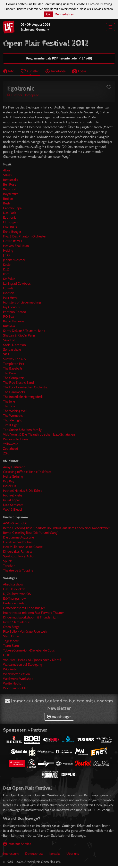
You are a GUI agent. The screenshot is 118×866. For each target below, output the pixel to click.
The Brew (9, 373)
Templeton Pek (13, 364)
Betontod (9, 189)
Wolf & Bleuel (12, 509)
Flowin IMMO (12, 241)
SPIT (6, 354)
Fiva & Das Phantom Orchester (24, 236)
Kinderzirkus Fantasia (17, 551)
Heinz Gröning (13, 476)
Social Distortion (14, 345)
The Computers (14, 378)
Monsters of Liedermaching (22, 302)
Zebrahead (10, 449)
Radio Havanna (13, 321)
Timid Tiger (10, 425)
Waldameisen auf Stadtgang (22, 664)
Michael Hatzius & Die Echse (22, 491)
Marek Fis (9, 486)
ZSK (6, 453)
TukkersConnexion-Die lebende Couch (29, 650)
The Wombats (13, 416)
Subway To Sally (14, 359)
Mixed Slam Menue (16, 622)
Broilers (8, 199)
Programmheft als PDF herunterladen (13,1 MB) (59, 58)
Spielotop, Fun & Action (19, 556)
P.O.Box (8, 316)
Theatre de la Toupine (18, 570)
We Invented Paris (15, 439)
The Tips (9, 406)
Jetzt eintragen (59, 717)
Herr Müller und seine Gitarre (23, 547)
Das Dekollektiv (14, 589)
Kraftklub (9, 279)
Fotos (79, 71)
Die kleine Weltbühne (18, 542)
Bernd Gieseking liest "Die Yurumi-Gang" (30, 533)
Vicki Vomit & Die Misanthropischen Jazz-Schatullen (39, 434)
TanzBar (9, 566)
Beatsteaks (10, 180)
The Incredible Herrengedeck (23, 397)
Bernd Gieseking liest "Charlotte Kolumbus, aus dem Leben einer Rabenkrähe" (56, 528)
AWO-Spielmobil (15, 523)
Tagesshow (11, 641)
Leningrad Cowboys (17, 283)
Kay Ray (8, 481)
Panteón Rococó (14, 312)
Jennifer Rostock (14, 260)
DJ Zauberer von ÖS (17, 594)
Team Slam (11, 646)
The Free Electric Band (18, 383)
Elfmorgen (10, 222)
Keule (6, 265)
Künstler (30, 71)
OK (48, 14)
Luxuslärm (10, 288)
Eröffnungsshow (14, 598)
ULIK (6, 655)
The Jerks (9, 401)
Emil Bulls (10, 227)
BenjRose (9, 184)
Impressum (11, 854)
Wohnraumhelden (15, 688)
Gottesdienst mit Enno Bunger (24, 608)
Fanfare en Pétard (15, 603)
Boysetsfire (10, 194)
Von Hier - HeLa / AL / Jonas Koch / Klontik (32, 660)
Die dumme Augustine (18, 537)
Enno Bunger (12, 232)
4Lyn (6, 170)
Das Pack (9, 213)
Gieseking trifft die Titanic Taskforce (27, 472)
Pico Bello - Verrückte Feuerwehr (25, 631)
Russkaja (9, 326)
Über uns (72, 854)
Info (8, 71)
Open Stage (11, 627)
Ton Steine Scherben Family (22, 430)
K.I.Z (6, 269)
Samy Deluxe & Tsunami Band (24, 331)
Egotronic (9, 217)
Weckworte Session (16, 674)
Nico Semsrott (13, 505)
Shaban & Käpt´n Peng (19, 335)
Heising (8, 250)
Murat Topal (11, 500)
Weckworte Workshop (18, 679)
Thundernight (12, 420)
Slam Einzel (11, 636)
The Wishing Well (15, 411)
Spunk (7, 561)
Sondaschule (12, 349)
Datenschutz (34, 854)
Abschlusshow (13, 584)
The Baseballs (13, 368)
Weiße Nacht (12, 683)
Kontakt (54, 854)
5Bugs (7, 175)
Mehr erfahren (64, 14)
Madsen (8, 293)
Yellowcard (10, 444)
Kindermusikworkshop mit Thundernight (30, 617)
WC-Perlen (10, 669)
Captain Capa (12, 208)
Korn (6, 274)
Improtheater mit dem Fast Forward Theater (33, 613)
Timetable (55, 71)
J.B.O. (6, 255)
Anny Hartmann (14, 467)
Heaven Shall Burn (16, 246)
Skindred (9, 340)
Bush (6, 203)
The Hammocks (14, 392)
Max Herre (10, 298)
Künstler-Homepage (23, 95)
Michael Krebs (12, 495)
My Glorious (11, 307)
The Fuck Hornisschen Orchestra (25, 387)
